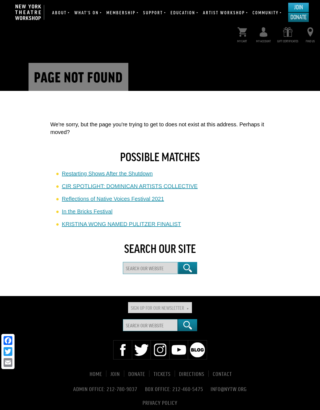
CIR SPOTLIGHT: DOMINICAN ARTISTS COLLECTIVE (130, 186)
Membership (120, 12)
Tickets (162, 373)
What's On (86, 12)
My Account (263, 33)
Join (298, 7)
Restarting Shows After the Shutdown (107, 174)
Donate (298, 16)
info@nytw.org (229, 389)
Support (153, 12)
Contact (222, 373)
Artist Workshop (224, 12)
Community (266, 12)
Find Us (310, 33)
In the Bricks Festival (87, 211)
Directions (191, 373)
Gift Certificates (287, 33)
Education (183, 12)
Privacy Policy (160, 402)
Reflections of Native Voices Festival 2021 (113, 199)
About (59, 12)
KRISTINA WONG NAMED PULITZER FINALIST (121, 224)
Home (96, 373)
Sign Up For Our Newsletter (157, 307)
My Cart (242, 33)
